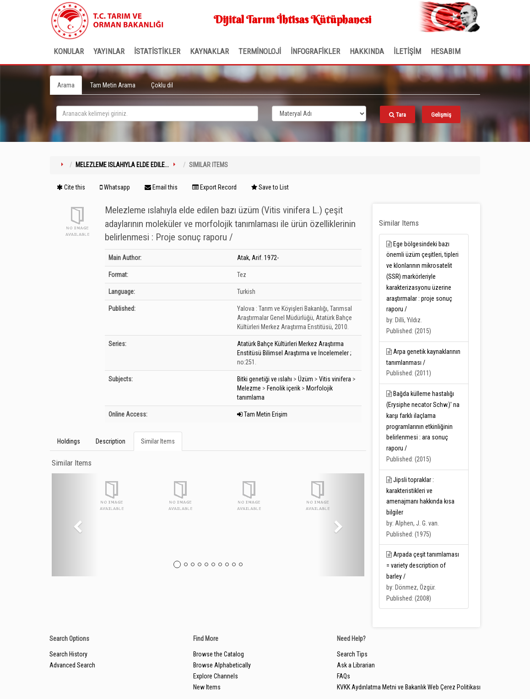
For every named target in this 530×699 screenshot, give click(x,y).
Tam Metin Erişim (262, 414)
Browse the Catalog (218, 654)
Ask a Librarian (356, 665)
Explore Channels (215, 676)
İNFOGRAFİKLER (315, 51)
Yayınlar (108, 51)
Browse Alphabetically (222, 665)
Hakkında (367, 51)
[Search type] (319, 113)
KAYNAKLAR (209, 51)
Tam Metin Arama (112, 85)
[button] (75, 524)
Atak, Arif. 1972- (258, 257)
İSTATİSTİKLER (157, 51)
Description (110, 441)
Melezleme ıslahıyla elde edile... (122, 164)
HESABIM (445, 51)
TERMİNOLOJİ (259, 51)
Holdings (68, 441)
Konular (69, 51)
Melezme (249, 388)
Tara (397, 114)
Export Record (214, 187)
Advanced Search (72, 665)
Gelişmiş (441, 114)
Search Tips (352, 654)
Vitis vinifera (335, 379)
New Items (207, 687)
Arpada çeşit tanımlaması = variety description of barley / (422, 565)
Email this (161, 187)
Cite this (71, 187)
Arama (66, 85)
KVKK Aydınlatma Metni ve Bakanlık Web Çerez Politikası (409, 687)
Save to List (270, 187)
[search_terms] (157, 113)
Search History (68, 654)
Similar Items (158, 441)
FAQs (343, 676)
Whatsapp (115, 187)
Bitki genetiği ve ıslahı (264, 379)
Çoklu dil (162, 85)
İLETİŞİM (407, 51)
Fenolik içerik (283, 388)
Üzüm (305, 379)
